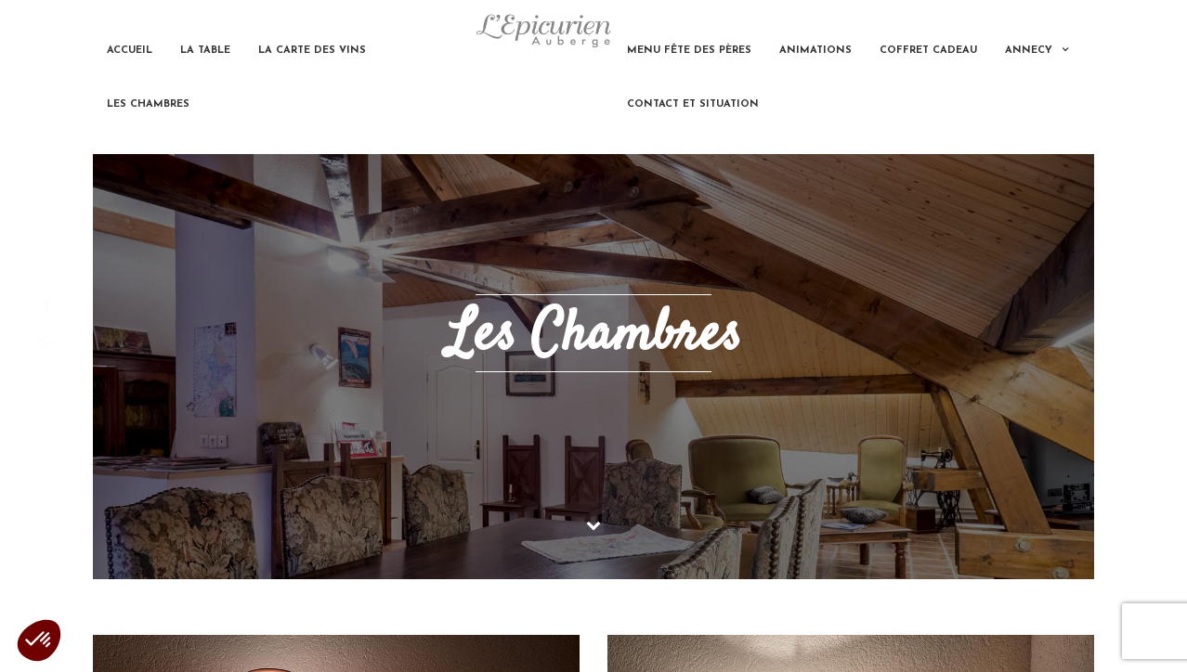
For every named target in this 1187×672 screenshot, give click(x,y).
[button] (39, 640)
